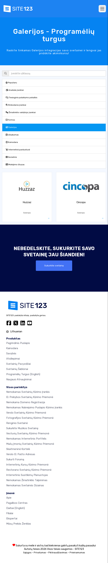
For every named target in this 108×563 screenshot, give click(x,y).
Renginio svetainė (17, 423)
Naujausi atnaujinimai (19, 379)
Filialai (9, 513)
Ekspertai (11, 518)
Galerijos (11, 127)
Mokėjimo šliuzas (15, 164)
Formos (10, 120)
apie (8, 497)
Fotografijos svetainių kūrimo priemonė (29, 417)
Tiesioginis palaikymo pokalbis (21, 97)
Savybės (11, 353)
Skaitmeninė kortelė (18, 449)
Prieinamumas (77, 552)
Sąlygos (27, 552)
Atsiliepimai (13, 358)
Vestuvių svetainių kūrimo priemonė (27, 433)
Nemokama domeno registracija (25, 402)
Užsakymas (12, 135)
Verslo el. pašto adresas (20, 454)
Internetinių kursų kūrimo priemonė (27, 464)
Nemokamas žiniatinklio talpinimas (26, 480)
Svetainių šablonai (17, 369)
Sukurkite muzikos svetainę (22, 428)
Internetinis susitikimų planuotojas (27, 475)
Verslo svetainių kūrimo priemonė (26, 412)
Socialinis (11, 157)
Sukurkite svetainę (54, 265)
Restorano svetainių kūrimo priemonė (28, 469)
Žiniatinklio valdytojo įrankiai (21, 112)
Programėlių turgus (23, 374)
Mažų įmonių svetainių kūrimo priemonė (30, 443)
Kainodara (12, 142)
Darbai (15, 508)
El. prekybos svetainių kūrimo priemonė (29, 397)
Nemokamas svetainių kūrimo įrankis (28, 391)
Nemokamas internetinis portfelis (26, 438)
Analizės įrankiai (15, 90)
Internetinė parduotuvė (18, 150)
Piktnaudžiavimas (57, 552)
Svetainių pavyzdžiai (18, 363)
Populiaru (11, 83)
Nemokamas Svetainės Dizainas (25, 485)
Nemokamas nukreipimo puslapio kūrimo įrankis (34, 407)
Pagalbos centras (17, 502)
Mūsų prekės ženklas (18, 523)
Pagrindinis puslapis (18, 343)
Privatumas (40, 552)
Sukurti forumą (15, 459)
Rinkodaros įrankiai (16, 105)
